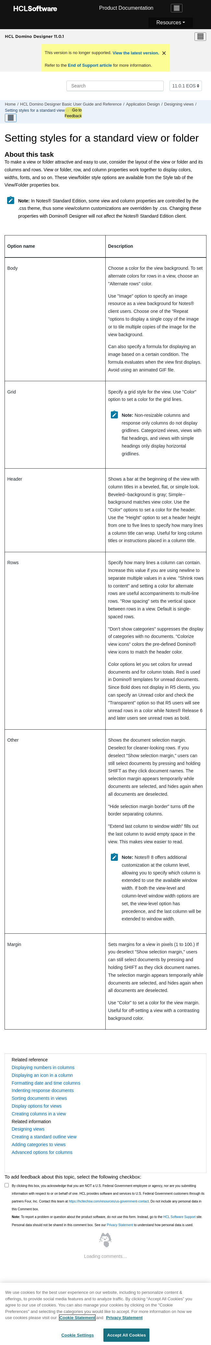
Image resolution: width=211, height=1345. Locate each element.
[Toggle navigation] (176, 8)
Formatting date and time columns (46, 1083)
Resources (168, 22)
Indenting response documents (43, 1090)
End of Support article (90, 65)
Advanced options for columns (42, 1152)
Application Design (143, 104)
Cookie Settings (77, 1337)
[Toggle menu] (200, 36)
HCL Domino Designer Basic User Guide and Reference (71, 104)
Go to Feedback (73, 113)
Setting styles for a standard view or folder (43, 110)
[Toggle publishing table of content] (11, 118)
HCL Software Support (179, 1217)
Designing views (179, 104)
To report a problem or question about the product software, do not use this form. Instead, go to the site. (107, 1217)
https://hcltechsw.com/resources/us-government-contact (109, 1201)
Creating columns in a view (39, 1113)
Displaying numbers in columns (43, 1067)
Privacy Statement (120, 1225)
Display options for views (37, 1106)
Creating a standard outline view (44, 1136)
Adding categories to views (39, 1144)
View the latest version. (135, 53)
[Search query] (115, 86)
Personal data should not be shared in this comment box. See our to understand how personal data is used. (102, 1225)
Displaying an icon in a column (42, 1075)
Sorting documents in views (39, 1098)
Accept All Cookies (126, 1337)
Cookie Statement (77, 1320)
